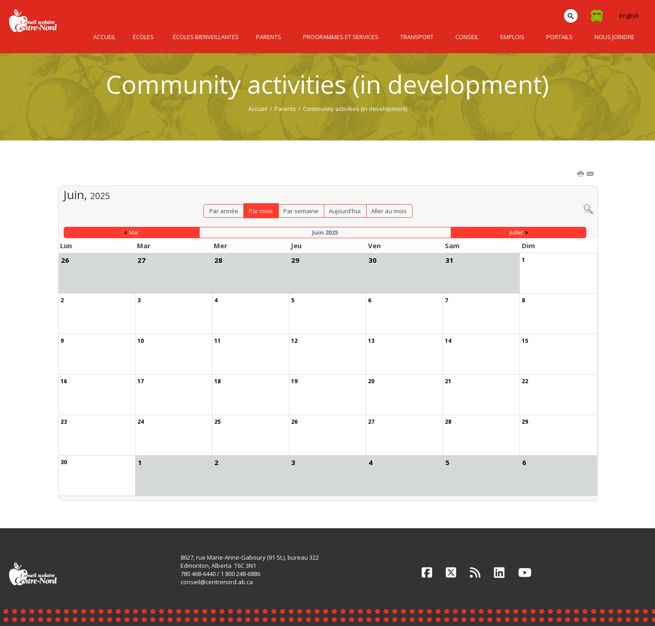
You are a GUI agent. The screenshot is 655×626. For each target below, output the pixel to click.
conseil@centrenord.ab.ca (217, 582)
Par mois (261, 211)
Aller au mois (389, 211)
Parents (285, 109)
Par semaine (300, 211)
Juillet (516, 232)
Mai (133, 232)
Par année (223, 211)
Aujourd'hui (345, 211)
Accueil (257, 109)
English (629, 15)
